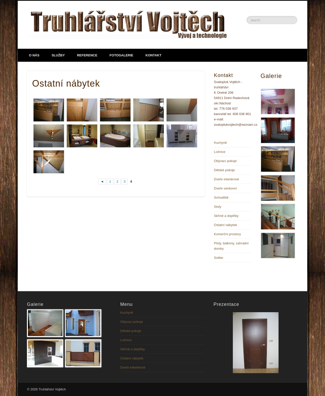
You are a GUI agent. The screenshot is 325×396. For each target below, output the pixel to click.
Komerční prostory (227, 234)
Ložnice (219, 152)
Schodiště (221, 197)
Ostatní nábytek (225, 225)
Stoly (217, 207)
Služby (58, 55)
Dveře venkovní (225, 188)
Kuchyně (220, 143)
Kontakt (153, 55)
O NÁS (34, 55)
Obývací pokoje (225, 161)
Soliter (218, 258)
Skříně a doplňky (226, 216)
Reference (87, 55)
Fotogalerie (121, 55)
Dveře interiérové (226, 179)
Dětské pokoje (224, 170)
